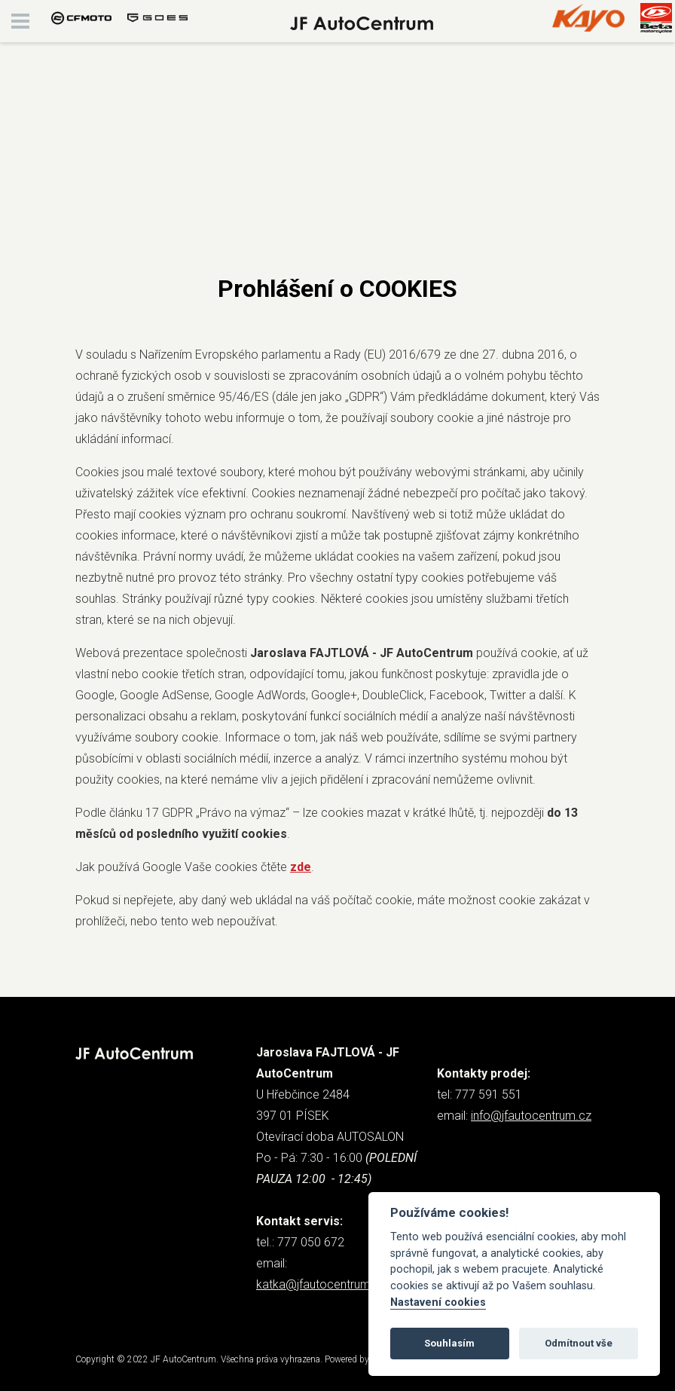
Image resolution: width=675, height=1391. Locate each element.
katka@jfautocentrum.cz (321, 1284)
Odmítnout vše (578, 1343)
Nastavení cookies (438, 1302)
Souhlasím (449, 1343)
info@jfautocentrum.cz (531, 1115)
